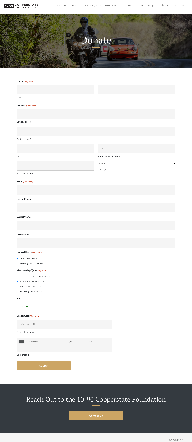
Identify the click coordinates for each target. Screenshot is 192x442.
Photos (164, 5)
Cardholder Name (26, 332)
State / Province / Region (110, 156)
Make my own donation (31, 263)
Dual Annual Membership (32, 281)
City (19, 156)
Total (19, 298)
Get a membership (28, 258)
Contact (179, 5)
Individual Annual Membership (34, 276)
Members (78, 437)
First (19, 97)
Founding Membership (30, 291)
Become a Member (66, 5)
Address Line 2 (24, 139)
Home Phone (24, 199)
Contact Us (96, 409)
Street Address (24, 122)
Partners (129, 5)
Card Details (23, 348)
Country (102, 169)
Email (25, 181)
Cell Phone (23, 234)
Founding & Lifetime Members (101, 5)
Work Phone (24, 217)
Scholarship (147, 5)
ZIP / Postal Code (25, 173)
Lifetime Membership (30, 286)
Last (100, 97)
